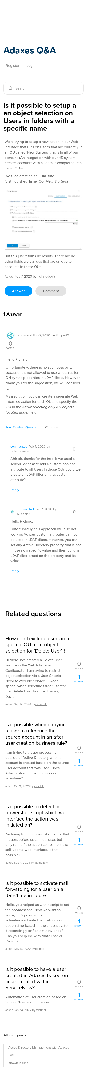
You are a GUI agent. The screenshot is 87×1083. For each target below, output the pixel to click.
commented (18, 446)
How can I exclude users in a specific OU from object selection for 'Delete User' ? (37, 645)
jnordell (39, 786)
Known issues (18, 1062)
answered (25, 335)
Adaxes (25, 10)
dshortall (41, 704)
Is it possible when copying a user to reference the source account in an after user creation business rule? (36, 734)
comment (51, 291)
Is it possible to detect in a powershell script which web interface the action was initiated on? (36, 816)
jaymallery (41, 862)
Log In (31, 65)
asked (9, 276)
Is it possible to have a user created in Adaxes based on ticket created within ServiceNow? (36, 978)
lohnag (39, 949)
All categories (14, 1035)
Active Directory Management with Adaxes (38, 1047)
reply (14, 489)
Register (12, 65)
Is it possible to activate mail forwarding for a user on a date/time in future (36, 889)
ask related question (23, 427)
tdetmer (41, 1010)
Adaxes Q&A (29, 50)
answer (18, 291)
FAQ (11, 1055)
